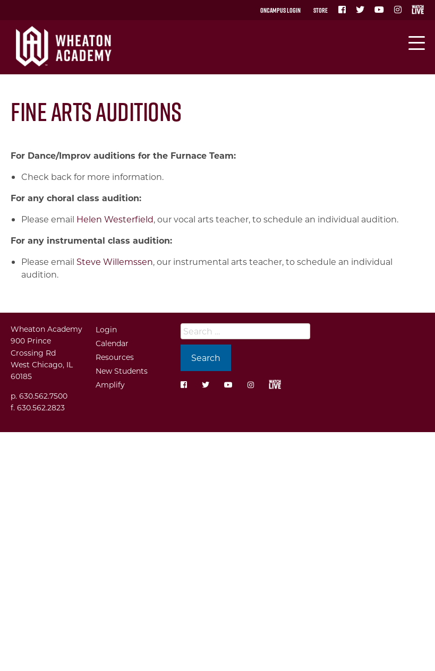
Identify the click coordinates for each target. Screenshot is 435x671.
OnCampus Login (280, 10)
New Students (122, 371)
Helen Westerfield (114, 219)
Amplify (110, 385)
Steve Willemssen (114, 261)
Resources (115, 357)
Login (106, 329)
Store (320, 10)
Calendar (112, 343)
